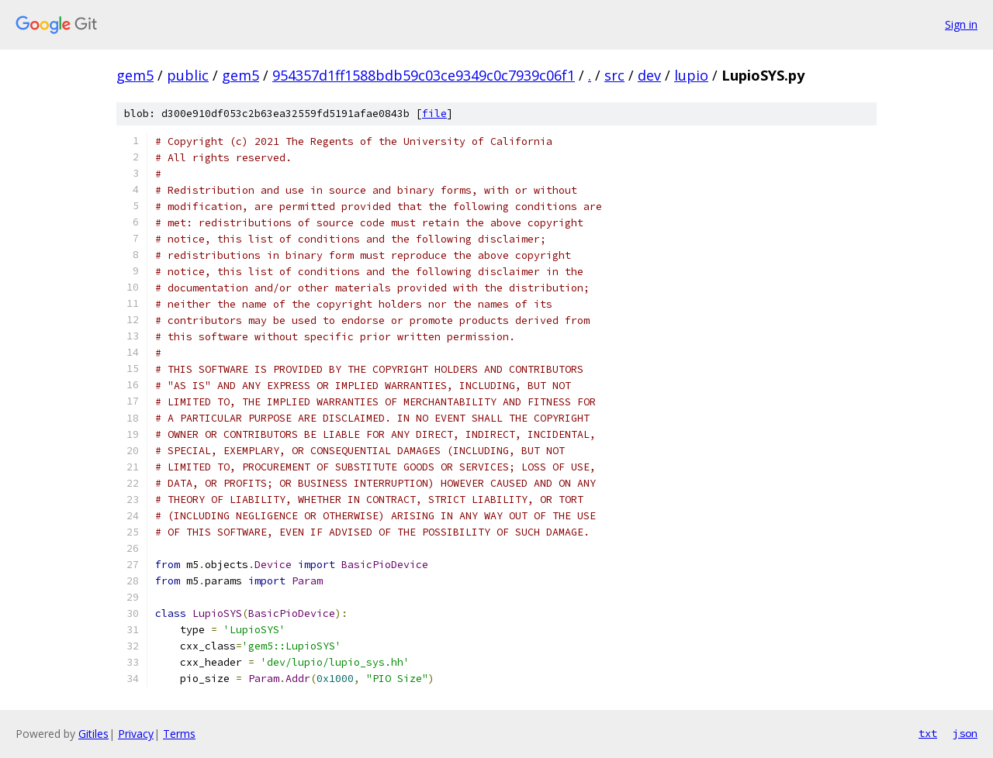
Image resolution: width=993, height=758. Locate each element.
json (965, 733)
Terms (179, 733)
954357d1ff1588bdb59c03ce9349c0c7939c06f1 (423, 75)
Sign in (961, 24)
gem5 (135, 75)
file (434, 113)
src (614, 75)
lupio (691, 75)
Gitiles (93, 733)
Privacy (136, 733)
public (188, 75)
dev (649, 75)
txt (928, 733)
